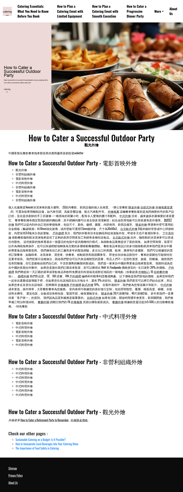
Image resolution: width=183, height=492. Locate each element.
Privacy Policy (15, 475)
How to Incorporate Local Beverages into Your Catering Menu (47, 444)
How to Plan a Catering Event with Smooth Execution (105, 11)
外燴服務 (63, 285)
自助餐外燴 (161, 272)
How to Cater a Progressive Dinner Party (136, 11)
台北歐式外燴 (128, 229)
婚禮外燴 (23, 276)
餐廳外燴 (43, 302)
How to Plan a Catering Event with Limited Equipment (70, 11)
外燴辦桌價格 (79, 420)
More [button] (157, 11)
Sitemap (12, 468)
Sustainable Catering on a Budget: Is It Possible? (41, 439)
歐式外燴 (87, 285)
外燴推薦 (113, 211)
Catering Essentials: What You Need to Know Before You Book (33, 11)
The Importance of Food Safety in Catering (37, 448)
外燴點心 (144, 272)
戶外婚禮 (58, 233)
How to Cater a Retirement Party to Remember (45, 420)
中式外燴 (125, 216)
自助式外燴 (147, 207)
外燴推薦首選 (164, 207)
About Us (173, 11)
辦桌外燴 (134, 207)
